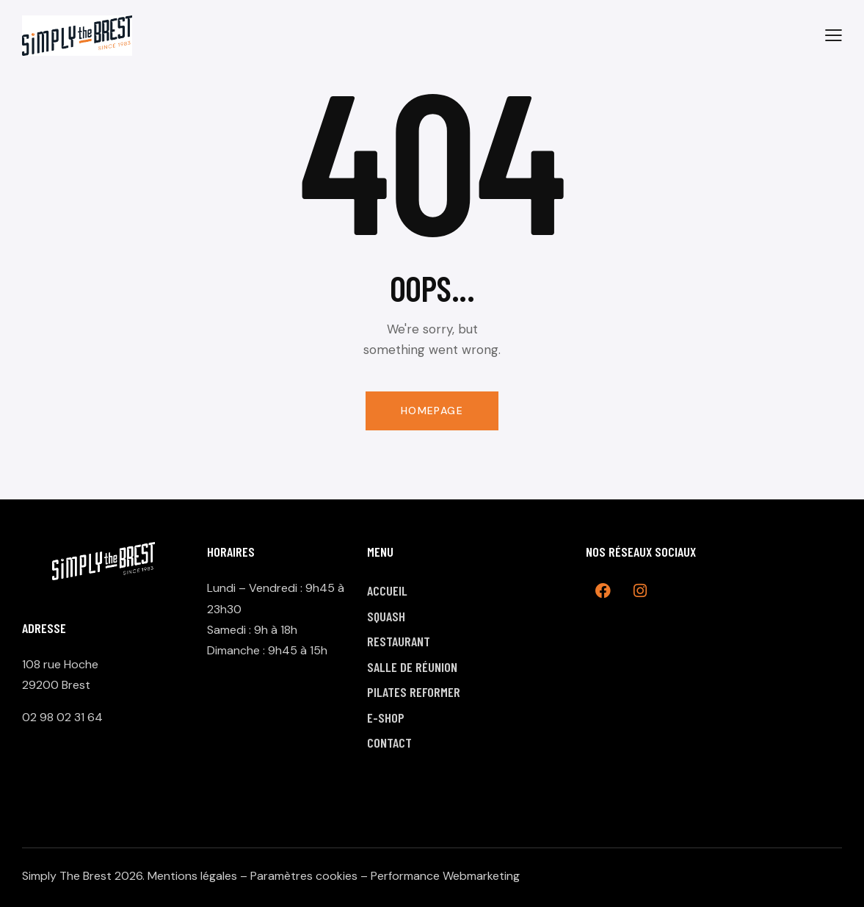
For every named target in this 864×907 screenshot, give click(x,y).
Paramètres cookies (303, 875)
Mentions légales (192, 875)
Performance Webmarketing (445, 875)
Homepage (432, 410)
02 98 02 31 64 (62, 717)
